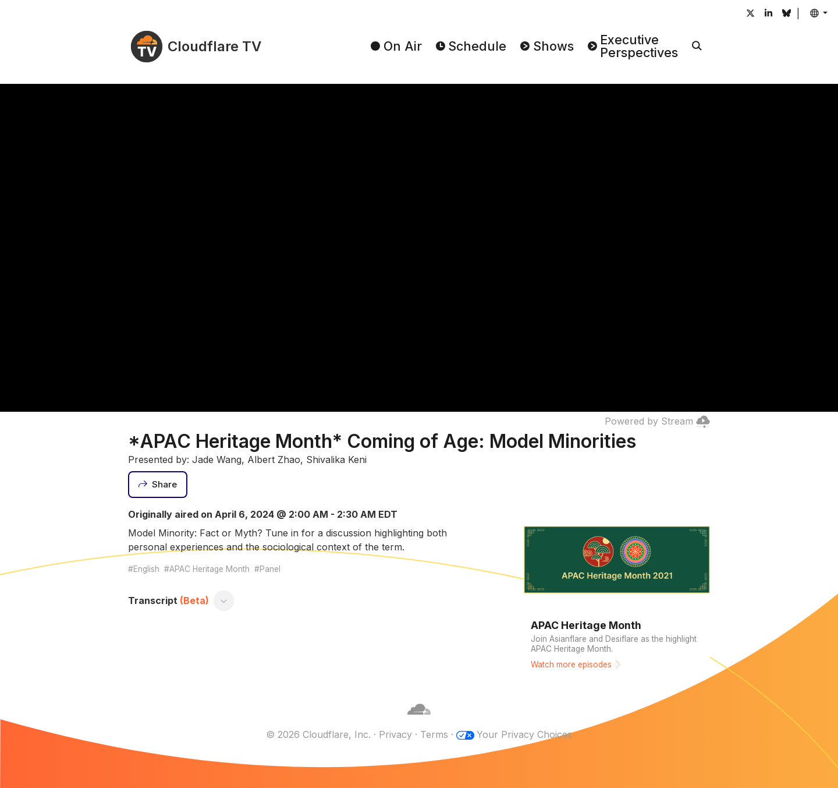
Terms (434, 734)
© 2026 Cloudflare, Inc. (318, 734)
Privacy (395, 734)
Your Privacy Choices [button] (524, 734)
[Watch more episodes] (617, 592)
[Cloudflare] (419, 720)
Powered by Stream (657, 421)
